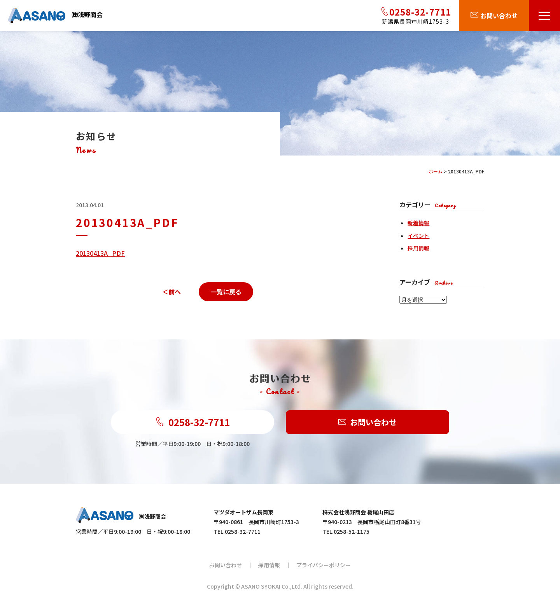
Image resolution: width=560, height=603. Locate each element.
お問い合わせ (367, 422)
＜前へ (171, 291)
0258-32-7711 (192, 422)
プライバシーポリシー (323, 565)
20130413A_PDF (100, 253)
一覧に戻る (226, 291)
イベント (418, 235)
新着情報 (418, 223)
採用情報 (418, 248)
